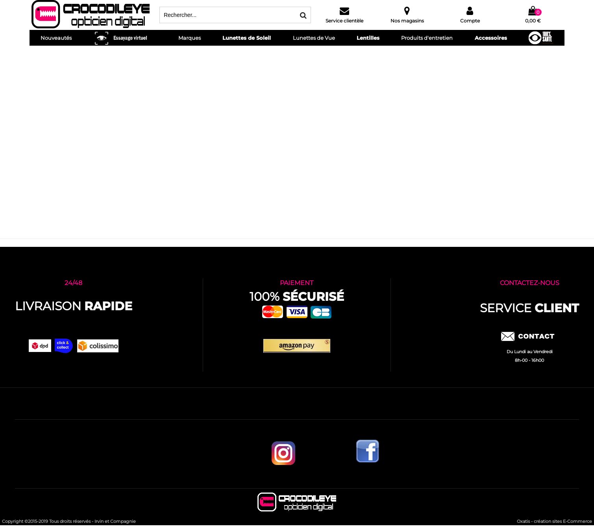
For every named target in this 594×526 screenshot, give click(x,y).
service (529, 308)
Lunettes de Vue (314, 38)
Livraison (73, 306)
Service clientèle (344, 21)
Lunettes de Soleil (246, 38)
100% (297, 296)
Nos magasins (407, 21)
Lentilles (368, 38)
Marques (189, 38)
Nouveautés (56, 38)
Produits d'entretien (427, 38)
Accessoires (491, 38)
